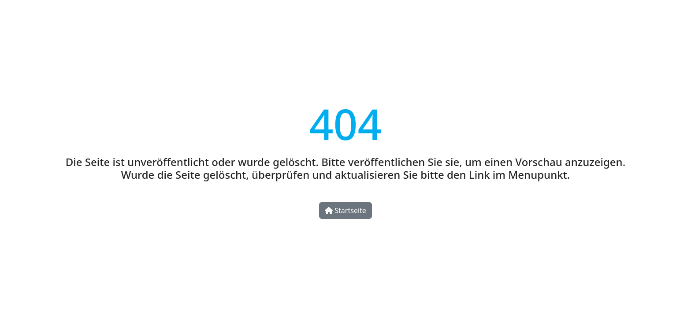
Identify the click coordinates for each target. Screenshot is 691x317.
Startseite (345, 210)
